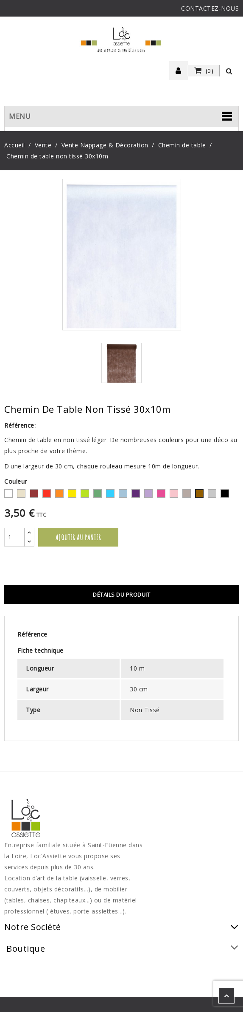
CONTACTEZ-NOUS (210, 8)
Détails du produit (121, 594)
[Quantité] (14, 537)
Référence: (20, 425)
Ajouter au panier (78, 537)
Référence (32, 634)
